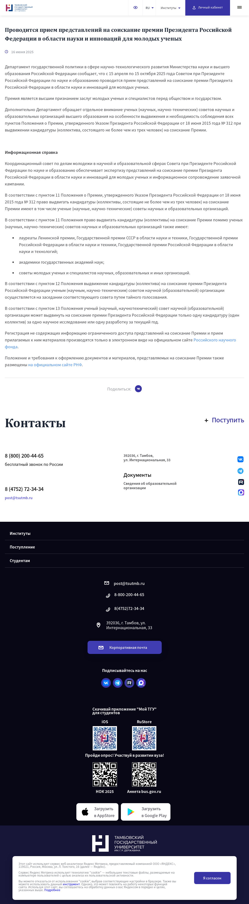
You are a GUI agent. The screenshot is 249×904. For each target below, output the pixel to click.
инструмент (71, 884)
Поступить (224, 420)
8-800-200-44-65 (124, 595)
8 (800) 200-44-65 (24, 455)
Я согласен (212, 878)
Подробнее (52, 889)
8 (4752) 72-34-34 (24, 489)
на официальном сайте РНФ (55, 364)
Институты (170, 8)
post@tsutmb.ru (19, 497)
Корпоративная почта (122, 647)
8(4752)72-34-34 (124, 609)
